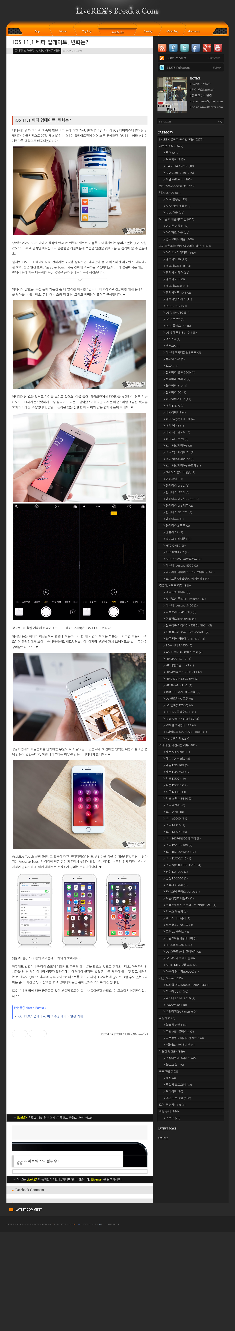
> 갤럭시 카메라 (175, 885)
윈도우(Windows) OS (177, 186)
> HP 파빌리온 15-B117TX (182, 672)
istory (58, 1323)
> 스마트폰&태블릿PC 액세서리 (186, 578)
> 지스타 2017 (175, 991)
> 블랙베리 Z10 (175, 385)
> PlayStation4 (175, 1004)
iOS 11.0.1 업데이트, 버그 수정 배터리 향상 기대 (50, 1016)
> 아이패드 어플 (176, 232)
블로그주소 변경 (202, 95)
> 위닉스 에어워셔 (176, 918)
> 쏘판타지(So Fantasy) (180, 1011)
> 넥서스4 (171, 339)
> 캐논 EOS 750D (176, 771)
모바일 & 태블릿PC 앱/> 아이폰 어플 (37, 50)
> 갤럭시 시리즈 (176, 272)
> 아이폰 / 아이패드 (179, 252)
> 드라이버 (173, 1091)
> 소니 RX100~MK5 (179, 851)
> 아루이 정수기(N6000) (181, 971)
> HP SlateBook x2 (177, 685)
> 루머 (171, 152)
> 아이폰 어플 (175, 226)
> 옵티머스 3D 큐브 (177, 512)
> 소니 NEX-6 (174, 825)
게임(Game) (171, 978)
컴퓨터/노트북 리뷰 (175, 585)
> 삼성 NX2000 (175, 878)
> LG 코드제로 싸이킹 (179, 958)
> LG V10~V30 (176, 312)
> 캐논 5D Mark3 (176, 751)
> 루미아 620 (174, 359)
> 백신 (169, 1078)
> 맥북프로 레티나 (176, 592)
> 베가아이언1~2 (177, 399)
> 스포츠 (171, 1118)
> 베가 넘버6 (173, 425)
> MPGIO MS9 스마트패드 (182, 558)
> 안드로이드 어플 (178, 239)
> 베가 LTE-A (174, 405)
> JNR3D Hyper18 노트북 (181, 692)
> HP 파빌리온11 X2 (178, 665)
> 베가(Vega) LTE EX (179, 419)
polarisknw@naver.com (207, 107)
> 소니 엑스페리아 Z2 (179, 459)
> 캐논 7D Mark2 (176, 758)
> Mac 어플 (173, 212)
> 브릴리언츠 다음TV (178, 898)
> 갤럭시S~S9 (175, 259)
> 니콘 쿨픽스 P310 (178, 798)
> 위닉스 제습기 (175, 911)
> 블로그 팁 (173, 1064)
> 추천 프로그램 (177, 1098)
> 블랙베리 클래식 (176, 379)
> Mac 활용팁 (175, 199)
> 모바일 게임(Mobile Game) (186, 984)
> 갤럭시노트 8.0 (176, 285)
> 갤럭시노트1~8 (177, 266)
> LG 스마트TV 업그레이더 (182, 951)
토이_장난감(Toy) (172, 1104)
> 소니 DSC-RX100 (177, 845)
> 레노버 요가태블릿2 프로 (182, 352)
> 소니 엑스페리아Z (177, 445)
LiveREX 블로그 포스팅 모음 (181, 139)
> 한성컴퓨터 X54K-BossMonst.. (186, 632)
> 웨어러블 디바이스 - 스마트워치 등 (189, 572)
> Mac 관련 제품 (177, 206)
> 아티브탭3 (173, 479)
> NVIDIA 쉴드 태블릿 (179, 472)
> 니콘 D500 (174, 778)
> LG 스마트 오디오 (177, 945)
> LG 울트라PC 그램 (178, 698)
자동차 (167, 1018)
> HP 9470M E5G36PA (181, 678)
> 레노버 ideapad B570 (180, 565)
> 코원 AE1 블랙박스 (178, 1031)
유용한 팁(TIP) (172, 1051)
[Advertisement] (79, 1172)
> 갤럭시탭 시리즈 (177, 299)
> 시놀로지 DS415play (180, 612)
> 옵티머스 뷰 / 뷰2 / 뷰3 (181, 499)
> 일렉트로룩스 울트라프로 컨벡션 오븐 (189, 905)
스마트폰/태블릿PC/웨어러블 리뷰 (185, 246)
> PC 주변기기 (176, 738)
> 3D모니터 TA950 (177, 645)
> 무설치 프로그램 (177, 1084)
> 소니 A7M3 (174, 805)
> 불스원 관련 (175, 1024)
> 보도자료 (174, 159)
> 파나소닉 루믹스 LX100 (181, 891)
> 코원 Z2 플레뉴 (176, 931)
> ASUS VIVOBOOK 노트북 (183, 652)
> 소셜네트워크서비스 (180, 1058)
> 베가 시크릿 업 (175, 439)
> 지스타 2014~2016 (179, 998)
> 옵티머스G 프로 (176, 525)
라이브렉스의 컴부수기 (42, 1260)
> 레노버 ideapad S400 (180, 605)
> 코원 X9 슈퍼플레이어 (180, 938)
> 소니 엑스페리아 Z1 (179, 452)
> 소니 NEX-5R (175, 831)
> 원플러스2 (173, 532)
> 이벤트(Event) (177, 179)
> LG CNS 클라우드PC (179, 712)
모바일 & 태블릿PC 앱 (176, 219)
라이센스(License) (203, 89)
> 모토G (170, 365)
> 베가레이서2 (174, 412)
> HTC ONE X (174, 545)
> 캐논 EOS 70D (176, 765)
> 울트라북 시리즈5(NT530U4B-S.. (187, 625)
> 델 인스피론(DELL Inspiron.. (184, 598)
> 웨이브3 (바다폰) (177, 538)
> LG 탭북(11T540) (178, 705)
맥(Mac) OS (170, 192)
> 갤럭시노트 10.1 (177, 292)
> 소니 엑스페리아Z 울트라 (182, 465)
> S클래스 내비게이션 (179, 1044)
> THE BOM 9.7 (176, 552)
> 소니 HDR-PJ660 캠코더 (182, 838)
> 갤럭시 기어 (174, 279)
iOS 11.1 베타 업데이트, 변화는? (50, 42)
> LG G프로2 (174, 319)
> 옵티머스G (173, 518)
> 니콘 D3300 (174, 791)
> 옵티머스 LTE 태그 (178, 505)
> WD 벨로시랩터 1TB (179, 725)
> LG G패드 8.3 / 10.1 (180, 332)
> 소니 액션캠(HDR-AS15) (182, 865)
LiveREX (12, 1323)
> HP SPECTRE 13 (177, 658)
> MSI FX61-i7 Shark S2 (181, 718)
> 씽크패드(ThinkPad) (179, 618)
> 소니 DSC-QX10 (177, 858)
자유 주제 (169, 1111)
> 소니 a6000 (175, 818)
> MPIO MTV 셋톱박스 (180, 965)
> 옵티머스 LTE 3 (176, 492)
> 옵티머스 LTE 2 (176, 485)
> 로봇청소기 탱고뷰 (178, 925)
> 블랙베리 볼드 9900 (179, 372)
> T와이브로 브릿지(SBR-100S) (185, 732)
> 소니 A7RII (173, 811)
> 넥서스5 (171, 345)
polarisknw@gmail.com (207, 101)
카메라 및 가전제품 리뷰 (178, 745)
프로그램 (168, 1071)
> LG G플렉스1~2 (177, 325)
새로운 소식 (171, 146)
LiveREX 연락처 (201, 84)
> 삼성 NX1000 (175, 871)
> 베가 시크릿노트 (176, 432)
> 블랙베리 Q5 (174, 392)
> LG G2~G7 (175, 305)
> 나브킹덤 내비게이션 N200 (183, 1038)
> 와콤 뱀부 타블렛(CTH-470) (184, 638)
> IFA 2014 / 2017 (178, 166)
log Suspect (109, 1323)
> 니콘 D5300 (175, 785)
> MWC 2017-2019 (178, 172)
